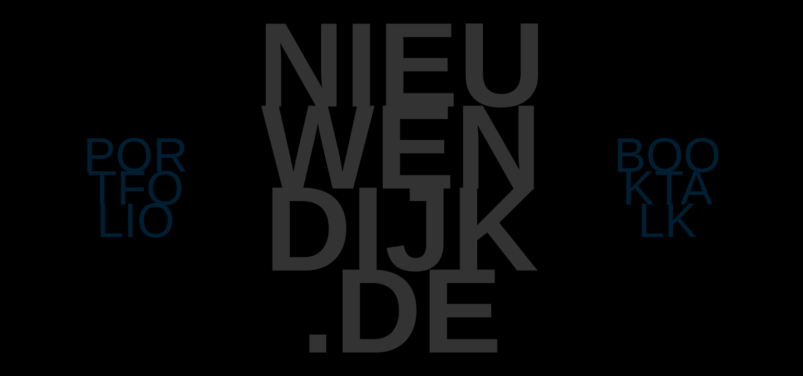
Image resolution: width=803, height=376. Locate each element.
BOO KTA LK (667, 188)
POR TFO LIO (136, 188)
